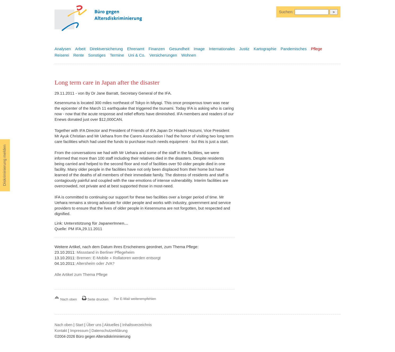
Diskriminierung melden (4, 165)
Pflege (316, 49)
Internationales (222, 49)
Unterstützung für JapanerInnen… (96, 223)
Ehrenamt (135, 49)
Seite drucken (95, 299)
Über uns (93, 325)
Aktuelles (111, 325)
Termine (117, 55)
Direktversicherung (106, 49)
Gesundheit (179, 49)
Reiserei (62, 55)
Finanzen (157, 49)
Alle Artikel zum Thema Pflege (81, 274)
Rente (78, 55)
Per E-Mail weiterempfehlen (135, 299)
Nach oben (66, 299)
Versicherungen (163, 55)
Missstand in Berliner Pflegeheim (105, 252)
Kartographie (265, 49)
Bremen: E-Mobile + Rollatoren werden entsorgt (118, 258)
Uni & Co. (136, 55)
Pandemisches (294, 49)
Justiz (244, 49)
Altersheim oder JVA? (96, 263)
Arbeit (80, 49)
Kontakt (61, 330)
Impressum (79, 330)
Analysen (63, 49)
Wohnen (188, 55)
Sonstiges (97, 55)
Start (79, 325)
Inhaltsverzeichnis (137, 325)
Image (199, 49)
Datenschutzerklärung (110, 330)
